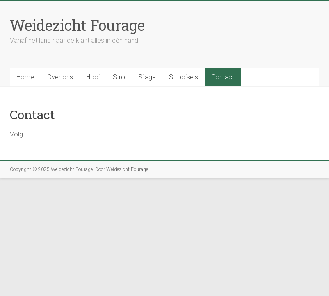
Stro (119, 77)
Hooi (93, 77)
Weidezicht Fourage (77, 25)
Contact (222, 77)
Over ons (60, 77)
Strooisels (183, 77)
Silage (147, 77)
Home (25, 77)
